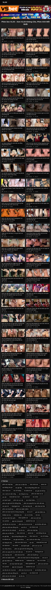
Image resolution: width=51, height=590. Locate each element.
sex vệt (4, 497)
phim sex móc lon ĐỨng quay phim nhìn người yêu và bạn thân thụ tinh (12, 354)
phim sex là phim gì (7, 509)
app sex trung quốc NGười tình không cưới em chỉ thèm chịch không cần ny (12, 83)
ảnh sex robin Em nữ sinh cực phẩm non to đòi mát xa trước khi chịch (12, 474)
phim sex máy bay (7, 484)
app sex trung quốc (17, 521)
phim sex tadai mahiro (22, 509)
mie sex (38, 515)
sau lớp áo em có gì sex (9, 524)
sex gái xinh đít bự (40, 491)
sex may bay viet (27, 506)
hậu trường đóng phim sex (32, 487)
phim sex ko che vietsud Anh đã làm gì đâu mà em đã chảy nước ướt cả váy (12, 204)
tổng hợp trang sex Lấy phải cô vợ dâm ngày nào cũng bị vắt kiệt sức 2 (13, 159)
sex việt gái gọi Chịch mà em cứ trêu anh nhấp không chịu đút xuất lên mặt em (36, 474)
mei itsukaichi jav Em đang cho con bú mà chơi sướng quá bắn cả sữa (12, 429)
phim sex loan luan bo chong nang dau (13, 512)
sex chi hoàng (17, 490)
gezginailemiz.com (10, 585)
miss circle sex (34, 484)
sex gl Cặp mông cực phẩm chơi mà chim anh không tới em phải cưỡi (36, 234)
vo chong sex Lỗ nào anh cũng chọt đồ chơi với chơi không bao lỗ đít (13, 68)
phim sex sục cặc (18, 500)
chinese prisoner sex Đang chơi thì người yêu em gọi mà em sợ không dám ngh (36, 354)
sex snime (35, 497)
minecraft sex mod (14, 497)
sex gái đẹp (18, 487)
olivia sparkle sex (23, 518)
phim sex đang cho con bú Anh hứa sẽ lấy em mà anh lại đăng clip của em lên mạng (12, 384)
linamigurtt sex (16, 506)
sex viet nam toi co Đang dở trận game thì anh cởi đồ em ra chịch (36, 399)
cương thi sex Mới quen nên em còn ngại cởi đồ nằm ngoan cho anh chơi (37, 249)
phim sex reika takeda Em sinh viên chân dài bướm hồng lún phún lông (37, 324)
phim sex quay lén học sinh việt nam (34, 503)
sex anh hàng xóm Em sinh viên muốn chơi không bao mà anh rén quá (37, 279)
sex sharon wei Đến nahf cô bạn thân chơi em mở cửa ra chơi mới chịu (12, 53)
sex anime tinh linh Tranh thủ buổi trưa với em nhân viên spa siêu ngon (12, 399)
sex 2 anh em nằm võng (9, 494)
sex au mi (29, 512)
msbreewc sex (18, 515)
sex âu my (22, 530)
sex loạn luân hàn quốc (9, 518)
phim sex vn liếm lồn (21, 484)
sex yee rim (5, 506)
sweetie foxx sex (30, 521)
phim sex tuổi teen (36, 518)
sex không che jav (7, 487)
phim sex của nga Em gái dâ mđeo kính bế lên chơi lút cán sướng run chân (12, 98)
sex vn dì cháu (29, 515)
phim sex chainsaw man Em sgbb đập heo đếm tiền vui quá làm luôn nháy (12, 444)
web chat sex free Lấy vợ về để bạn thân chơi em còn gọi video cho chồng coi (36, 129)
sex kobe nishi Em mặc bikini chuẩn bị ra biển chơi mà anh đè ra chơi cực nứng (12, 414)
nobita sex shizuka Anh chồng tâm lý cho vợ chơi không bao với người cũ (37, 264)
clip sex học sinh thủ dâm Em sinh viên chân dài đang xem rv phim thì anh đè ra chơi (37, 429)
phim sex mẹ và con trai (25, 524)
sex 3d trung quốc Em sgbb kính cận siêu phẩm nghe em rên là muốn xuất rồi (12, 264)
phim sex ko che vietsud (9, 530)
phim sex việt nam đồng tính (10, 527)
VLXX (5, 2)
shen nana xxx (6, 490)
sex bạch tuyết (6, 500)
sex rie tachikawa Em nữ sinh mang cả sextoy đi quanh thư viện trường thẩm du (12, 339)
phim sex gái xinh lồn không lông (11, 503)
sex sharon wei (34, 527)
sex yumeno (5, 521)
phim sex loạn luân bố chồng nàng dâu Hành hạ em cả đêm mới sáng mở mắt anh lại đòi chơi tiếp (37, 145)
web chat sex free (40, 506)
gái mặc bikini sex (40, 512)
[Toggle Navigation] (47, 2)
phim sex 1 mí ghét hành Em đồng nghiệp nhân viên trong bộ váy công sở (12, 249)
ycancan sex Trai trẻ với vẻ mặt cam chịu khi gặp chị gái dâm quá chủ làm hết (37, 98)
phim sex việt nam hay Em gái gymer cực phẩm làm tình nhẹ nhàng (12, 219)
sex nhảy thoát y (30, 500)
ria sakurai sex (28, 490)
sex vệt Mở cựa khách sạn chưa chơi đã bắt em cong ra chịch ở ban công (13, 174)
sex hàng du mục (24, 494)
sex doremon (26, 497)
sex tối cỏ (24, 527)
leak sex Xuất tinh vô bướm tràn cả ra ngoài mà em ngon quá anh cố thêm (37, 369)
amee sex (43, 484)
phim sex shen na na (37, 493)
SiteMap (28, 587)
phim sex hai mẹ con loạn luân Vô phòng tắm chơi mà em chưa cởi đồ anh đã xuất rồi (13, 324)
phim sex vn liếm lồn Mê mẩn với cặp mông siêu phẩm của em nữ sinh (37, 83)
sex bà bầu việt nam (40, 524)
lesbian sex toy (6, 515)
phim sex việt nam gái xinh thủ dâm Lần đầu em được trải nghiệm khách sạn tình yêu (13, 294)
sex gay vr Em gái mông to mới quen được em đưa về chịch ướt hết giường (37, 459)
